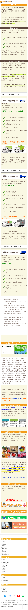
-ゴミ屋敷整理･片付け (5, 562)
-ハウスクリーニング (4, 565)
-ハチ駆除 (3, 568)
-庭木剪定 (3, 571)
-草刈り (2, 572)
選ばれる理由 (3, 544)
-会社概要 (3, 577)
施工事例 (2, 547)
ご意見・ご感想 (4, 548)
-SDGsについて (4, 588)
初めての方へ (3, 542)
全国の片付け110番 (16, 398)
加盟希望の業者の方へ (5, 554)
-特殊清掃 (3, 566)
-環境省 (2, 586)
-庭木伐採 (3, 569)
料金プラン (3, 550)
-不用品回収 (3, 559)
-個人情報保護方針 (4, 580)
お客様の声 (3, 545)
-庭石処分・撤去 (4, 563)
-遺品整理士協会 (4, 591)
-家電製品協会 (3, 589)
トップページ (3, 541)
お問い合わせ (3, 551)
